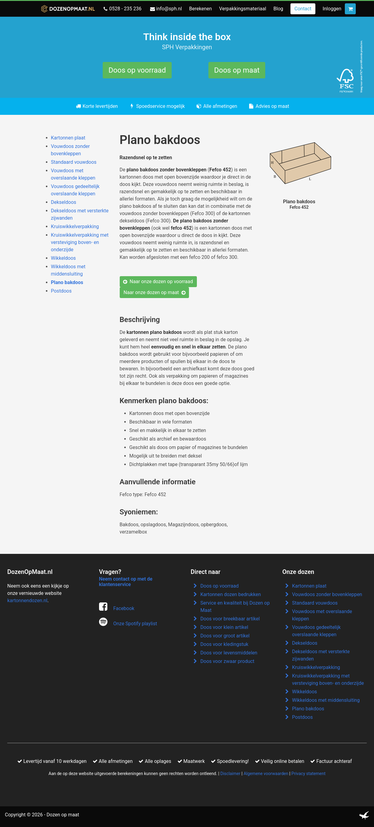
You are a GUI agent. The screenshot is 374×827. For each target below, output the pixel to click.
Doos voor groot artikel (225, 636)
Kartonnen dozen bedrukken (231, 594)
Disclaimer (230, 773)
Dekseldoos (63, 202)
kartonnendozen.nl (27, 600)
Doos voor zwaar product (228, 661)
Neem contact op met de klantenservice (126, 581)
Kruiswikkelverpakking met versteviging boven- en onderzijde (80, 242)
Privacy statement (308, 773)
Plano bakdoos (67, 282)
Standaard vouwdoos (74, 162)
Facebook (123, 608)
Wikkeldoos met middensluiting (326, 700)
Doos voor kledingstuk (225, 644)
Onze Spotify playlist (135, 623)
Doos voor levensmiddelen (229, 653)
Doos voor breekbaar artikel (230, 619)
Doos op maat (237, 70)
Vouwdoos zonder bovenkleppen (327, 594)
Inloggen (332, 9)
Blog (278, 9)
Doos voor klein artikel (224, 627)
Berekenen (200, 9)
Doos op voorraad (137, 70)
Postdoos (61, 291)
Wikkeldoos (63, 258)
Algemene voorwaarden (266, 773)
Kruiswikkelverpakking (75, 226)
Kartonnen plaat (68, 138)
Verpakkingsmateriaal (242, 9)
